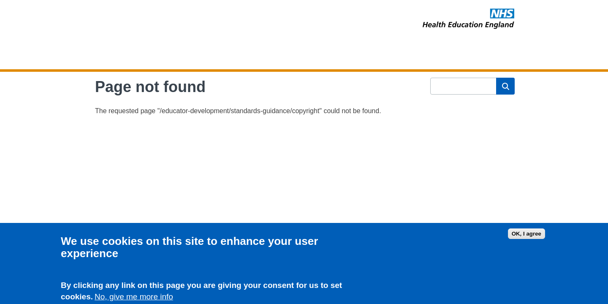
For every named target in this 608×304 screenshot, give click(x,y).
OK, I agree (526, 235)
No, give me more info (134, 298)
